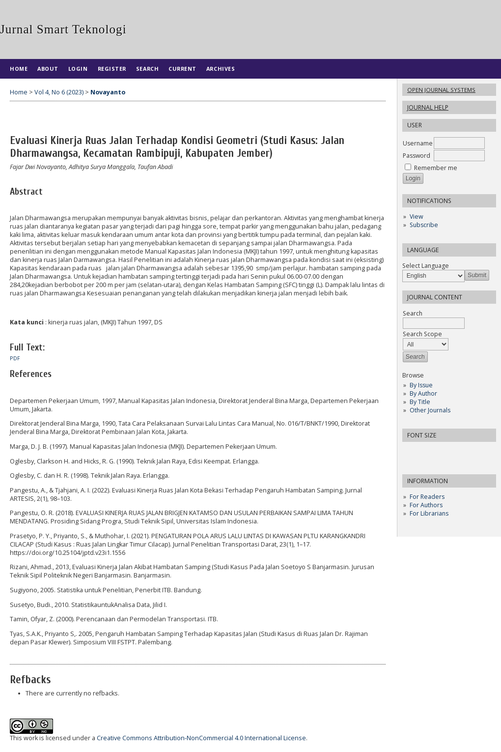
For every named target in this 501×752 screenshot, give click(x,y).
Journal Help (427, 107)
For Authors (426, 505)
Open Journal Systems (441, 89)
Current (182, 68)
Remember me (435, 168)
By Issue (421, 385)
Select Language (425, 265)
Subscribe (424, 225)
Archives (220, 68)
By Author (423, 393)
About (47, 68)
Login (78, 68)
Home (19, 68)
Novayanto (107, 92)
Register (112, 68)
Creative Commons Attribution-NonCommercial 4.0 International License (201, 738)
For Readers (427, 496)
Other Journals (430, 410)
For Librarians (429, 513)
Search (147, 68)
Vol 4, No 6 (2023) (59, 92)
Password (416, 155)
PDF (15, 358)
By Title (420, 402)
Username (418, 143)
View (416, 216)
